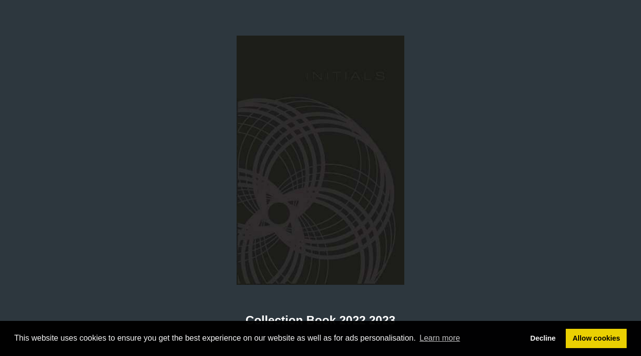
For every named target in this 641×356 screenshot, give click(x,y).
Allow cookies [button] (596, 338)
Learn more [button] (440, 338)
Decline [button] (542, 338)
